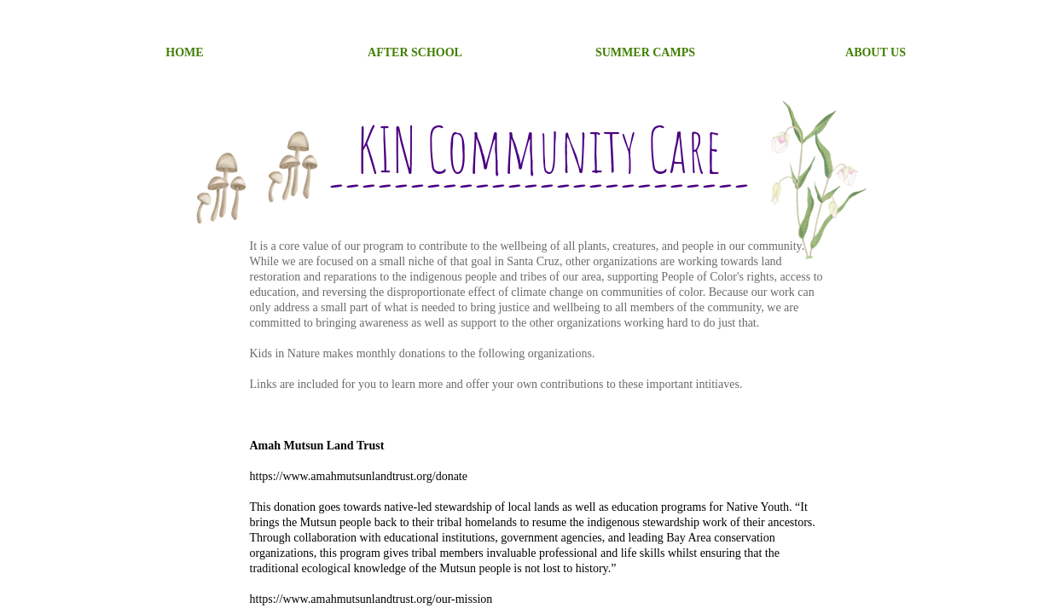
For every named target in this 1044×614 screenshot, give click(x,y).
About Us (875, 52)
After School (415, 52)
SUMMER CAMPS (645, 52)
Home (184, 52)
